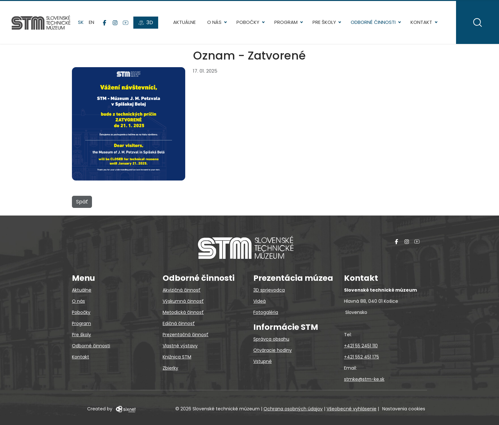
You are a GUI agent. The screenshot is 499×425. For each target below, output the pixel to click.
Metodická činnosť (183, 312)
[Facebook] (104, 22)
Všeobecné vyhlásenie (351, 409)
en (91, 22)
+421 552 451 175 (361, 357)
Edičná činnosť (179, 323)
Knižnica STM (177, 357)
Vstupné (262, 361)
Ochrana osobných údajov (293, 409)
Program (286, 22)
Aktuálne (184, 22)
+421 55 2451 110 (361, 346)
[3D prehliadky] (145, 23)
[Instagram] (115, 22)
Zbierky (170, 368)
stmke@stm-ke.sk (364, 379)
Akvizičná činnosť (181, 290)
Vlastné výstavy (180, 346)
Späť (82, 201)
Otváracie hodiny (272, 350)
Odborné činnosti (373, 22)
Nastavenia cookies (403, 409)
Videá (259, 301)
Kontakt (421, 22)
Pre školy (324, 22)
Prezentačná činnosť (185, 334)
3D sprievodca (269, 290)
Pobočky (247, 22)
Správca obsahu (271, 339)
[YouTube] (125, 22)
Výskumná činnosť (183, 301)
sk (81, 22)
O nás (214, 22)
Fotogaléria (265, 312)
